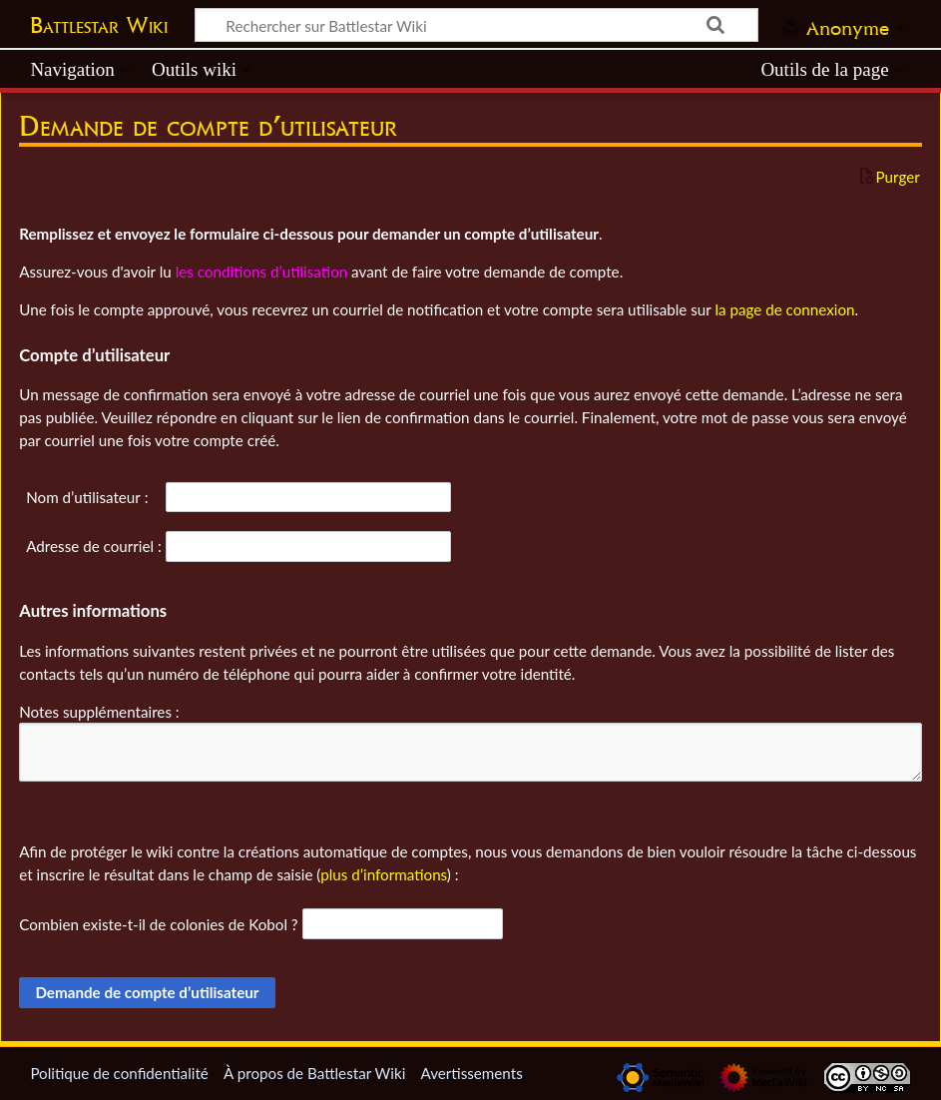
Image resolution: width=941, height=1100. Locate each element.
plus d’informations (383, 874)
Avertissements (471, 1073)
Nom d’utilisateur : (87, 497)
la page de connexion (784, 309)
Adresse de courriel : (94, 546)
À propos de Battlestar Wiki (314, 1073)
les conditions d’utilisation (262, 271)
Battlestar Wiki (99, 25)
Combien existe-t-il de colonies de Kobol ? (158, 924)
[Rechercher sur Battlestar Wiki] (476, 25)
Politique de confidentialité (119, 1073)
